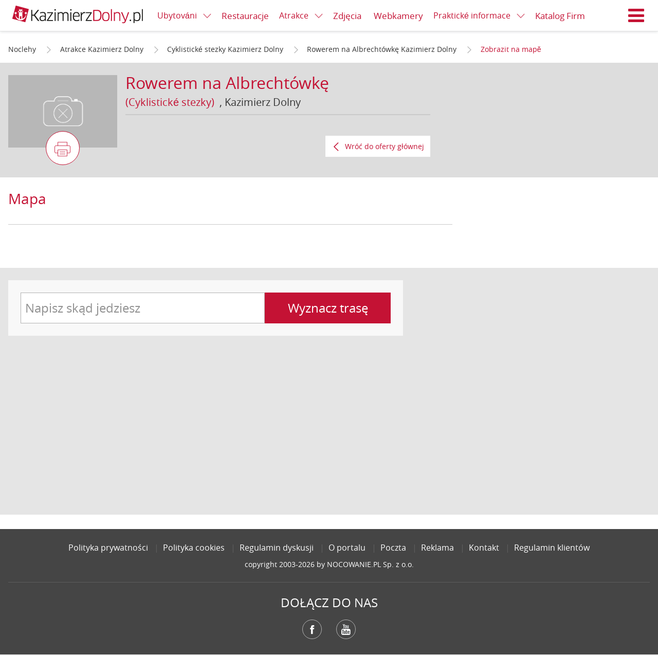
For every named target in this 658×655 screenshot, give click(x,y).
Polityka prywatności (108, 547)
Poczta (393, 547)
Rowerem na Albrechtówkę (227, 82)
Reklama (437, 547)
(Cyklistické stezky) (169, 102)
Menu (636, 15)
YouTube (346, 629)
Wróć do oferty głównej (384, 146)
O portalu (346, 547)
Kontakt (484, 547)
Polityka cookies (194, 547)
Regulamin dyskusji (277, 547)
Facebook (312, 629)
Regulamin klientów (552, 547)
